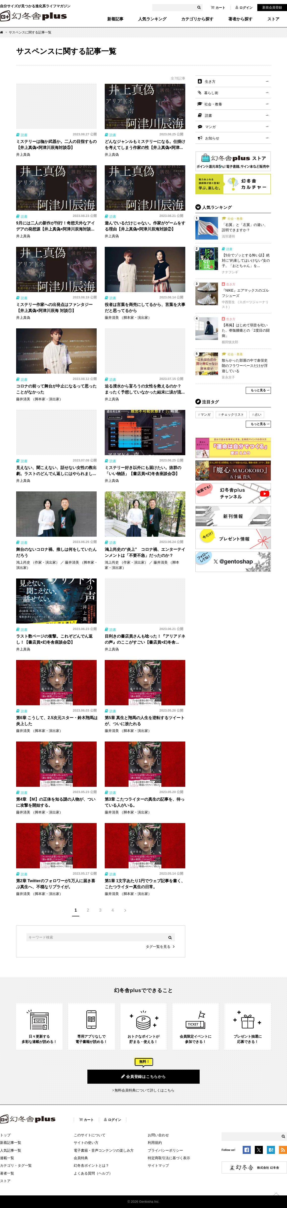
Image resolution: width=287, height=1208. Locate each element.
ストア (273, 19)
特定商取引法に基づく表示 (169, 1158)
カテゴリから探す (197, 19)
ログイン (244, 8)
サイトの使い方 (86, 1143)
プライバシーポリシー (165, 1150)
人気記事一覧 (10, 1150)
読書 (208, 115)
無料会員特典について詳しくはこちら (144, 1090)
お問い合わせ (158, 1135)
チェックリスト (232, 414)
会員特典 (81, 1158)
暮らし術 (211, 93)
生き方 (210, 82)
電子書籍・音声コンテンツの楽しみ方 (104, 1150)
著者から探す (240, 19)
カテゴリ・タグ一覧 (16, 1165)
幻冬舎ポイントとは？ (91, 1165)
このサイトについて (89, 1135)
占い (258, 414)
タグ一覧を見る (158, 947)
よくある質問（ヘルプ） (93, 1173)
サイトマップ (158, 1165)
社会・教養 (213, 104)
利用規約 (155, 1143)
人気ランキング (152, 19)
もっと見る (258, 390)
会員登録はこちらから (143, 1076)
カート (218, 8)
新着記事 (115, 19)
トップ (5, 1135)
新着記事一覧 (10, 1143)
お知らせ (212, 138)
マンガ (210, 127)
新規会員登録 (272, 7)
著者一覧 (7, 1173)
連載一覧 (7, 1158)
